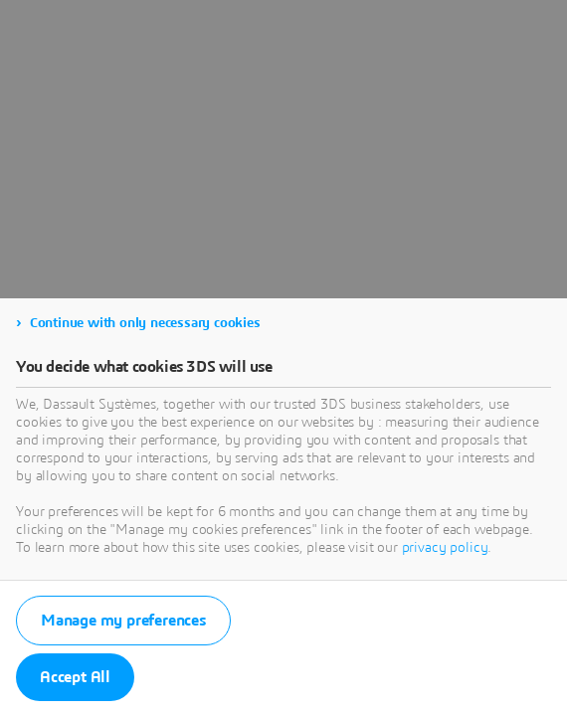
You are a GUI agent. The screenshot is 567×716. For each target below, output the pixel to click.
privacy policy (445, 548)
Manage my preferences (123, 620)
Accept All (75, 677)
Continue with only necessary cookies (145, 323)
